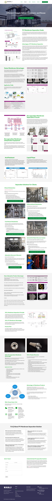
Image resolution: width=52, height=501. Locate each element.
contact (30, 466)
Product (25, 2)
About (16, 492)
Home (16, 488)
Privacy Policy (17, 495)
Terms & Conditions (18, 496)
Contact (16, 493)
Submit (7, 476)
